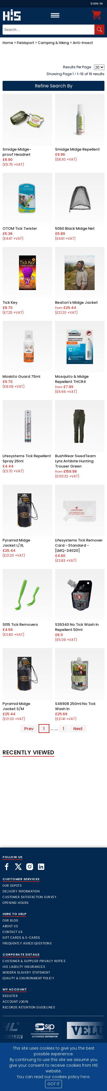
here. (85, 1077)
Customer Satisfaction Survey (29, 897)
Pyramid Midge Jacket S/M (16, 706)
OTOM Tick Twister (20, 228)
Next (78, 729)
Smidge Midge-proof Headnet (17, 152)
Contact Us (13, 932)
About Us (10, 926)
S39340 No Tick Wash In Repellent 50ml (77, 627)
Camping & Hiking (53, 42)
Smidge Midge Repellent (77, 149)
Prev (28, 729)
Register (10, 996)
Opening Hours (16, 903)
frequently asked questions (27, 943)
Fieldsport (25, 42)
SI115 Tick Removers (20, 624)
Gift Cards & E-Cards (21, 938)
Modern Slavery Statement (26, 972)
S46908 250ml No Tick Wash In (75, 706)
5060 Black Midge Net (75, 228)
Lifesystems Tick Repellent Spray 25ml (27, 458)
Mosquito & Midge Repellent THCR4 (72, 379)
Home (8, 42)
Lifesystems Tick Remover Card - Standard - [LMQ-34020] (79, 545)
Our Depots (12, 886)
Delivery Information (21, 891)
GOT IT (53, 1084)
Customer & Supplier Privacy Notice (34, 961)
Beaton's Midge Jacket (76, 302)
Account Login (16, 1002)
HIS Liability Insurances (24, 967)
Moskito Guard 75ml (21, 376)
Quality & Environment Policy (28, 978)
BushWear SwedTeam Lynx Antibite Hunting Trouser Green (75, 461)
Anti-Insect (83, 42)
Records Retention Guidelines (29, 1007)
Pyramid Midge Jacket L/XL (16, 543)
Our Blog (10, 920)
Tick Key (10, 302)
